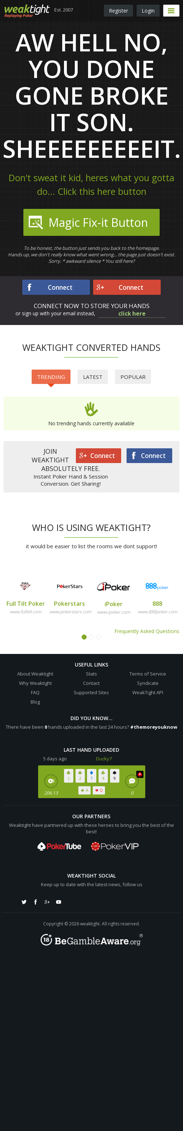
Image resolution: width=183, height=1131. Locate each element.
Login (148, 10)
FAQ (35, 692)
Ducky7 (104, 758)
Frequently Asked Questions (146, 631)
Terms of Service (147, 673)
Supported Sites (91, 692)
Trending (51, 378)
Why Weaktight (35, 683)
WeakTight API (147, 692)
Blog (35, 702)
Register (118, 10)
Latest (92, 376)
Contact (91, 683)
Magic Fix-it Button (87, 223)
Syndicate (148, 683)
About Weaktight (35, 673)
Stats (91, 673)
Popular (133, 376)
